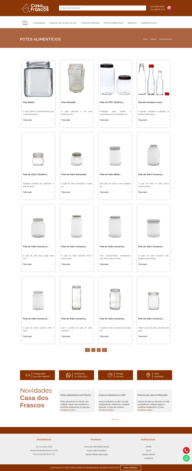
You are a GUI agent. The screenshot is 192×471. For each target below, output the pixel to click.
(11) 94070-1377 (158, 9)
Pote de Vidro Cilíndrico (35, 174)
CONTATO (148, 458)
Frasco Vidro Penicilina (96, 451)
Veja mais (27, 120)
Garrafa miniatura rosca (150, 102)
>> (104, 350)
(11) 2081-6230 (157, 6)
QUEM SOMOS (148, 454)
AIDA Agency (130, 468)
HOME (148, 447)
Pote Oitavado (68, 102)
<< (87, 350)
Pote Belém (29, 102)
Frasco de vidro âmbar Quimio (96, 447)
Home (145, 39)
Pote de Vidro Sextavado (73, 174)
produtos (153, 39)
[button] (112, 419)
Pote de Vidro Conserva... (151, 174)
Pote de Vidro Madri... (111, 174)
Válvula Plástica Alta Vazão (96, 454)
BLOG (148, 451)
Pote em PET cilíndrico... (112, 102)
